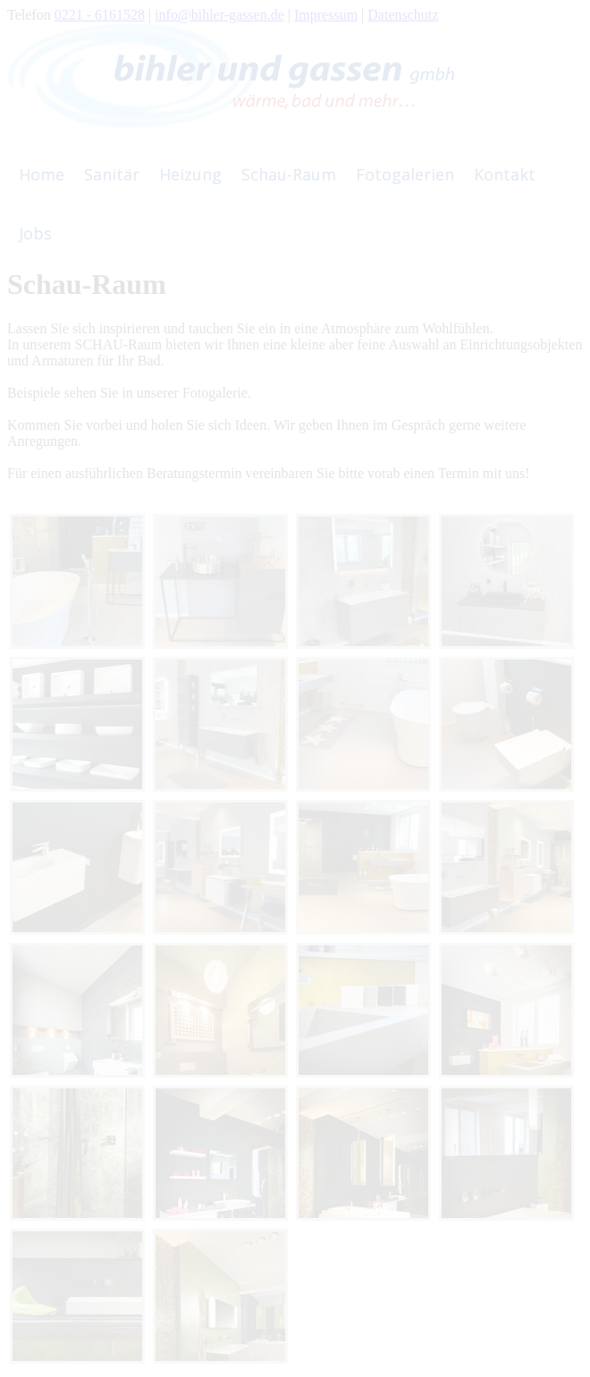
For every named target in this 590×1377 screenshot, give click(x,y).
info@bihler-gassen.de (219, 14)
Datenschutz (402, 14)
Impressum (326, 14)
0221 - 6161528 (100, 14)
